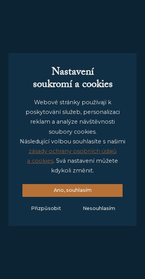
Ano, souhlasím (73, 190)
